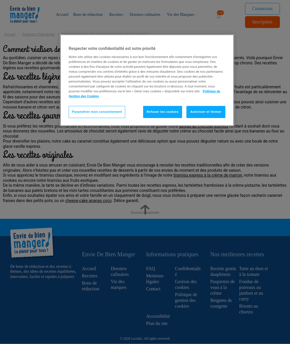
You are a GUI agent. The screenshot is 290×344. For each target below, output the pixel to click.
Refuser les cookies (163, 112)
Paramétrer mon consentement (97, 112)
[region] (147, 80)
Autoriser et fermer (206, 112)
